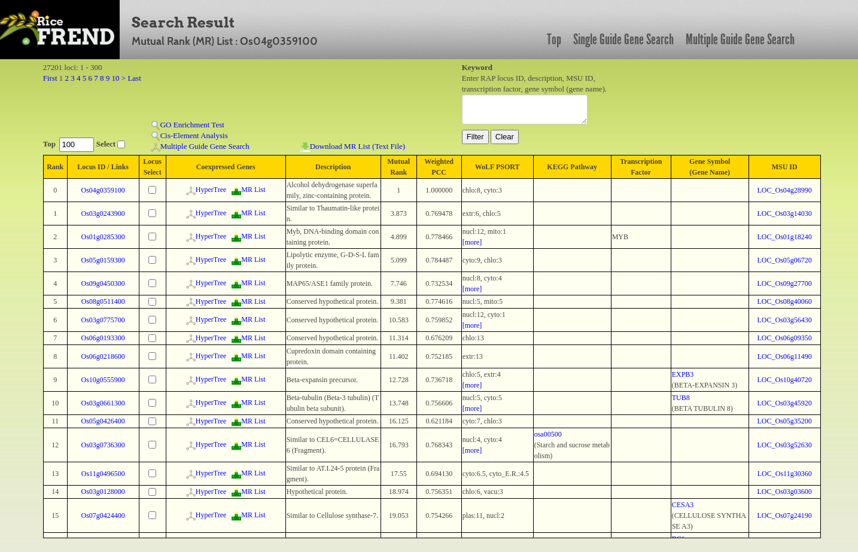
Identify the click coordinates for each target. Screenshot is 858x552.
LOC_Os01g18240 (784, 237)
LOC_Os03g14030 (784, 213)
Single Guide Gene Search (623, 39)
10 (116, 78)
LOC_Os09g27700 (784, 283)
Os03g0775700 (103, 320)
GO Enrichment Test (187, 125)
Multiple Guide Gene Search (740, 39)
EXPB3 (683, 374)
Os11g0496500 (103, 473)
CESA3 (683, 505)
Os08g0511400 (103, 301)
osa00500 (548, 434)
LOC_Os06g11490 (784, 356)
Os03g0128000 (103, 491)
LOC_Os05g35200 (784, 421)
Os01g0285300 (103, 237)
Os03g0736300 (103, 445)
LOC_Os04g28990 (784, 190)
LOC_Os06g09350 (784, 338)
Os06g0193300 (103, 338)
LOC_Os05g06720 (784, 260)
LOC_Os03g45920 (784, 403)
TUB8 (681, 398)
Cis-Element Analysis (189, 136)
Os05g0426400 (103, 421)
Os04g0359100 (103, 190)
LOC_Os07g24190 (784, 515)
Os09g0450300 (103, 283)
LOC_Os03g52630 (784, 445)
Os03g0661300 (103, 403)
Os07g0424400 (103, 515)
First (50, 78)
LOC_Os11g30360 (784, 473)
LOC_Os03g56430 (784, 320)
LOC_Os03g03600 (784, 491)
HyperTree (206, 189)
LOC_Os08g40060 (784, 301)
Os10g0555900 (103, 380)
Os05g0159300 (103, 260)
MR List (248, 189)
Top (554, 39)
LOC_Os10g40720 (784, 380)
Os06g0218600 (103, 356)
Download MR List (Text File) (352, 147)
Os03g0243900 (103, 213)
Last (134, 78)
